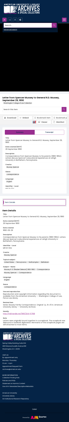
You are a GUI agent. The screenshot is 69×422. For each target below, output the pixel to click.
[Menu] (64, 20)
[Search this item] (32, 109)
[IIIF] (34, 122)
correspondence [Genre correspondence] (13, 174)
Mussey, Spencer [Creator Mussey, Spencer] (13, 167)
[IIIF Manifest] (59, 122)
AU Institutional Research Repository (15, 399)
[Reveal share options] (10, 20)
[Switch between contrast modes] (20, 20)
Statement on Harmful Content (13, 383)
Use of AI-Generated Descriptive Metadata (17, 386)
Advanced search (10, 30)
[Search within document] (64, 109)
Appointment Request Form (12, 366)
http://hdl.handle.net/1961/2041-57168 (19, 313)
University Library (8, 396)
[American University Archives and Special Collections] (17, 336)
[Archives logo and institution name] (21, 9)
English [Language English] (9, 181)
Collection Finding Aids (10, 378)
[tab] (20, 132)
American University (9, 393)
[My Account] (15, 20)
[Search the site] (28, 25)
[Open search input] (4, 20)
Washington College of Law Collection (18, 103)
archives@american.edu (11, 369)
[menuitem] (34, 408)
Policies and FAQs (8, 380)
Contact (34, 409)
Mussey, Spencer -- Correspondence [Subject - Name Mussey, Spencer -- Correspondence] (17, 273)
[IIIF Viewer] (44, 122)
